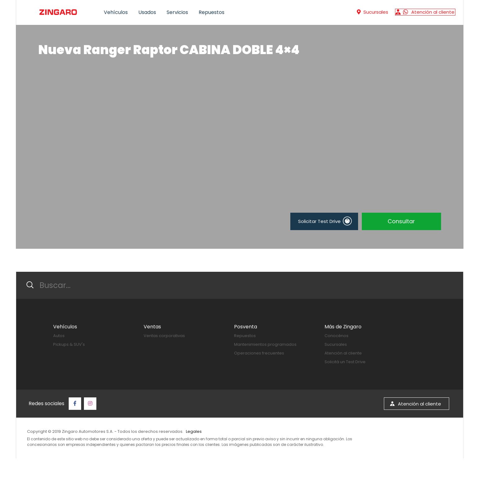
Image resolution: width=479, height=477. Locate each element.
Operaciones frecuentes (259, 353)
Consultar (401, 221)
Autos (59, 336)
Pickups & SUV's (69, 344)
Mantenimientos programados (265, 344)
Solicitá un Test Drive (345, 362)
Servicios (177, 12)
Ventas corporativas (164, 336)
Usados (147, 12)
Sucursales (336, 344)
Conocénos (336, 336)
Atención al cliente (343, 353)
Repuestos (211, 12)
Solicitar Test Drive (325, 221)
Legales (194, 431)
